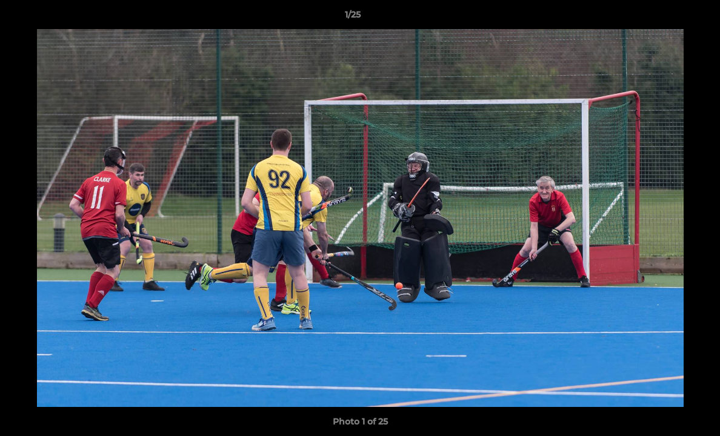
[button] (669, 17)
